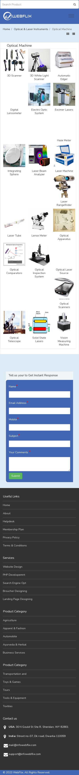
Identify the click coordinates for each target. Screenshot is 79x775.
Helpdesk (8, 521)
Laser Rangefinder (64, 203)
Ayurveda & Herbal (14, 644)
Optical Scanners (64, 305)
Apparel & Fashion (14, 628)
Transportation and (14, 674)
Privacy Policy (11, 537)
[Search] (19, 4)
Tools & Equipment (14, 698)
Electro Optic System (39, 111)
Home (6, 29)
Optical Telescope (14, 339)
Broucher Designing (15, 591)
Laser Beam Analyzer (39, 172)
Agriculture (10, 620)
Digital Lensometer (14, 111)
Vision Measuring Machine (64, 341)
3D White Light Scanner (39, 77)
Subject (14, 435)
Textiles (8, 706)
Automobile (10, 636)
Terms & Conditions (15, 545)
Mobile (14, 419)
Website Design (12, 567)
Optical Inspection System (39, 273)
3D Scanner (14, 75)
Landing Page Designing (17, 599)
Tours (6, 690)
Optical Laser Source (64, 271)
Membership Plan (13, 529)
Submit (15, 476)
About (6, 513)
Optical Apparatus (64, 237)
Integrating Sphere (14, 172)
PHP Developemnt (14, 575)
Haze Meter (64, 140)
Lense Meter (39, 235)
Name (13, 386)
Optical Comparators (14, 271)
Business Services (14, 652)
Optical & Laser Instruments (31, 29)
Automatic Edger (64, 77)
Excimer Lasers (64, 110)
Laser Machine (64, 171)
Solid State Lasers (39, 339)
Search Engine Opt (14, 583)
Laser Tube (14, 235)
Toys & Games (12, 682)
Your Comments (20, 452)
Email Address (18, 402)
